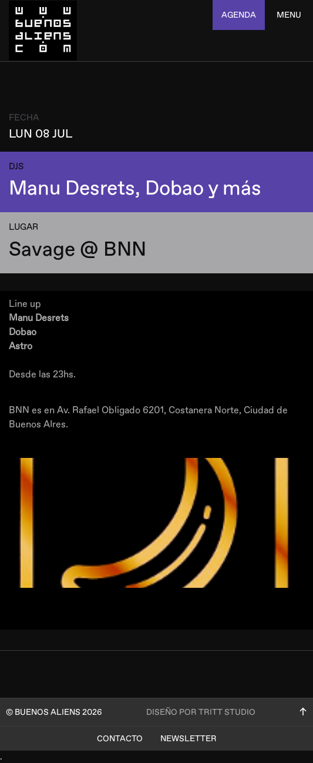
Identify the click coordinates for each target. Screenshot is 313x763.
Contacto (120, 739)
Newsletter (188, 739)
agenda (238, 15)
